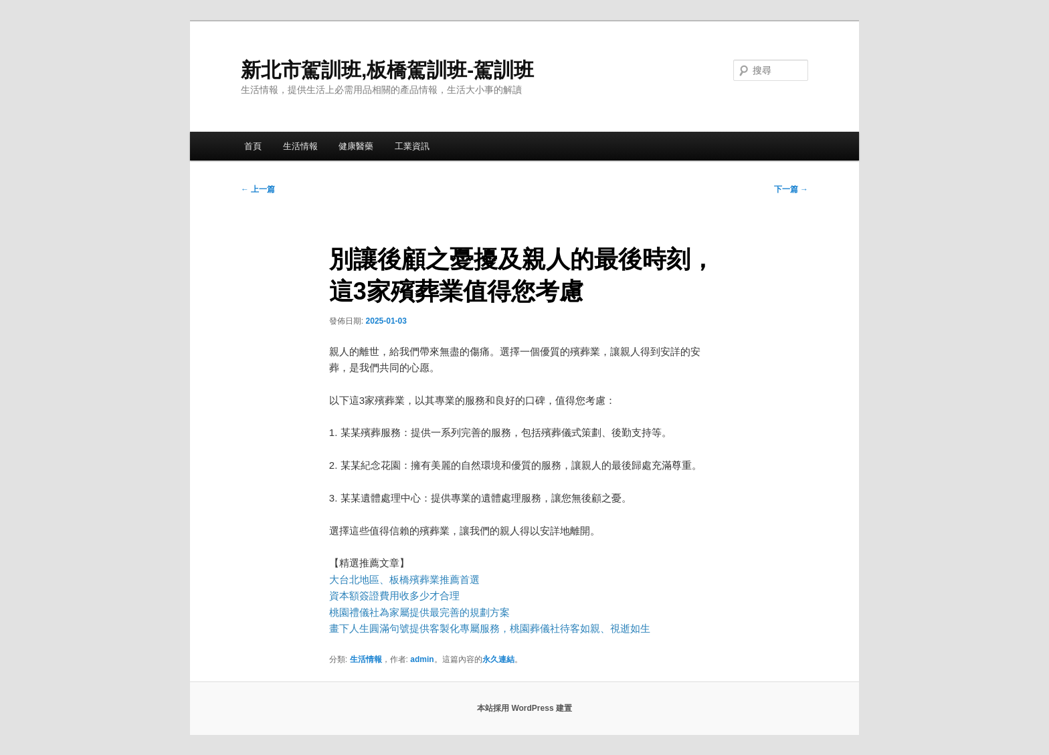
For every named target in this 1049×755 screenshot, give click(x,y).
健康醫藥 (356, 146)
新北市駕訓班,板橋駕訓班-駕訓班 (387, 70)
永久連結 (498, 659)
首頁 (253, 146)
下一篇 (791, 189)
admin (422, 659)
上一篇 (258, 189)
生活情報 (300, 146)
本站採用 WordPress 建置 (524, 708)
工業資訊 (412, 146)
